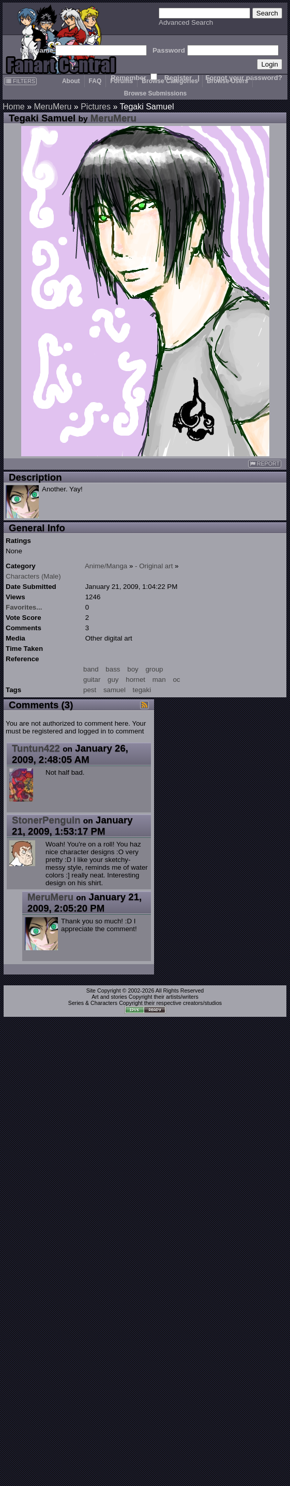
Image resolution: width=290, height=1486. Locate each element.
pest (89, 690)
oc (176, 679)
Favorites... (24, 607)
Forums (121, 81)
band (91, 669)
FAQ (95, 81)
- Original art (154, 566)
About (71, 81)
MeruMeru (52, 106)
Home (14, 106)
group (154, 669)
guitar (91, 679)
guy (113, 679)
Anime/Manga (106, 566)
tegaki (142, 690)
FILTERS (20, 81)
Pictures (96, 106)
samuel (114, 690)
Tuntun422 (36, 748)
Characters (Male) (33, 576)
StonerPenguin (46, 819)
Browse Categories (170, 81)
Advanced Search (186, 22)
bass (112, 669)
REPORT (265, 463)
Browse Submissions (155, 93)
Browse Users (227, 81)
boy (133, 669)
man (159, 679)
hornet (135, 679)
